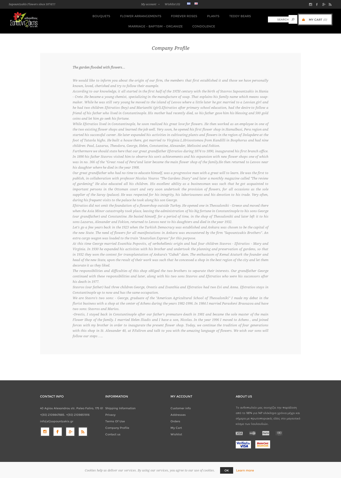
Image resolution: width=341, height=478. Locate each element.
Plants (211, 15)
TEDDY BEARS (237, 15)
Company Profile (117, 424)
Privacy (110, 411)
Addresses (178, 411)
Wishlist (176, 431)
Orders (175, 418)
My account (148, 4)
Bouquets (102, 15)
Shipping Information (120, 405)
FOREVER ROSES (183, 15)
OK (226, 470)
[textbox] (278, 19)
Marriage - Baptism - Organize (155, 24)
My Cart (176, 424)
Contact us (112, 431)
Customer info (180, 405)
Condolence (202, 24)
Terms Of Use (115, 418)
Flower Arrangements (140, 15)
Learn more (245, 470)
